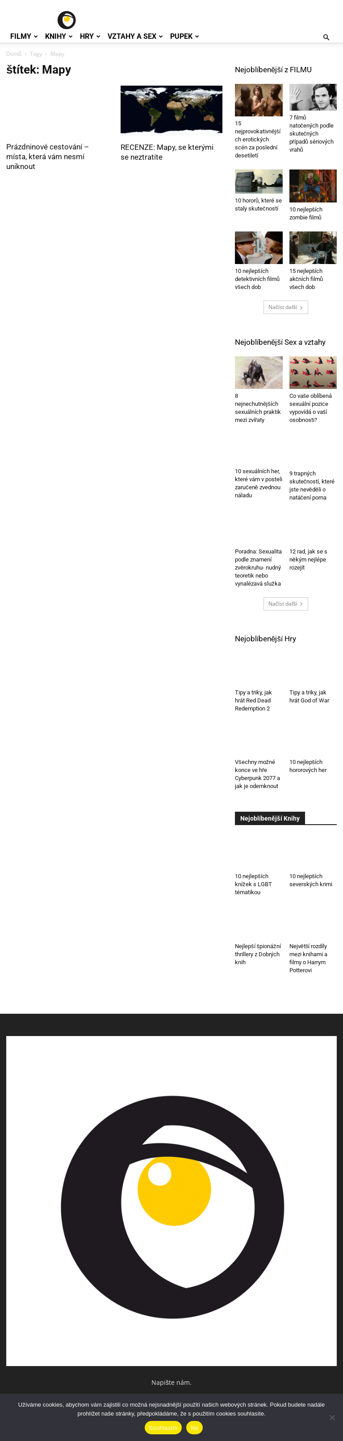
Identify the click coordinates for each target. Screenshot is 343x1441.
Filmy (24, 36)
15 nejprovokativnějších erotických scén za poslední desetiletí (257, 139)
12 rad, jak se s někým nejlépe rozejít (308, 559)
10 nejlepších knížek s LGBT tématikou (253, 884)
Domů (13, 54)
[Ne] (331, 1417)
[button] (326, 37)
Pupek (184, 36)
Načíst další (285, 307)
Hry (90, 36)
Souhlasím (163, 1427)
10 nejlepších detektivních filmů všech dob (257, 279)
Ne (194, 1427)
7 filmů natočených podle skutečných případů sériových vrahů (311, 133)
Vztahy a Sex (135, 36)
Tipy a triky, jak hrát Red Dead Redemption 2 (253, 700)
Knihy (59, 36)
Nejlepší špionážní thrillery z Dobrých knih (258, 954)
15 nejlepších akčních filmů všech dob (306, 279)
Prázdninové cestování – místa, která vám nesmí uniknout (47, 156)
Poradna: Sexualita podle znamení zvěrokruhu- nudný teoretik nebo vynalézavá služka (258, 567)
